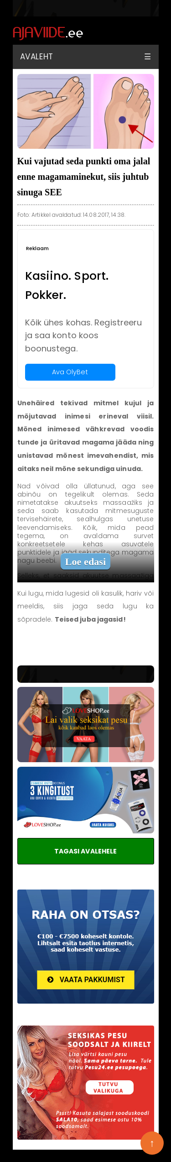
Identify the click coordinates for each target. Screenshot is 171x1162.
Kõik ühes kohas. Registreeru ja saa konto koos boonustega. (83, 336)
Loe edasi (85, 561)
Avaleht (36, 56)
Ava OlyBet (70, 372)
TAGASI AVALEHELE (85, 851)
